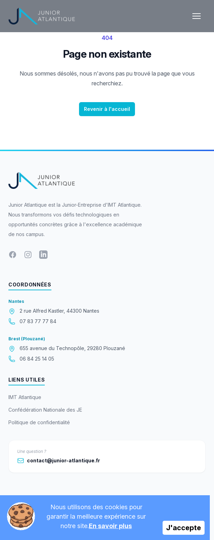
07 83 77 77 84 (38, 321)
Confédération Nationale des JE (45, 410)
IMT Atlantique (24, 397)
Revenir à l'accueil (107, 109)
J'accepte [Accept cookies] (183, 528)
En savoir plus (110, 526)
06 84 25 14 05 (37, 359)
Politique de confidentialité (39, 422)
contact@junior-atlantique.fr (58, 460)
